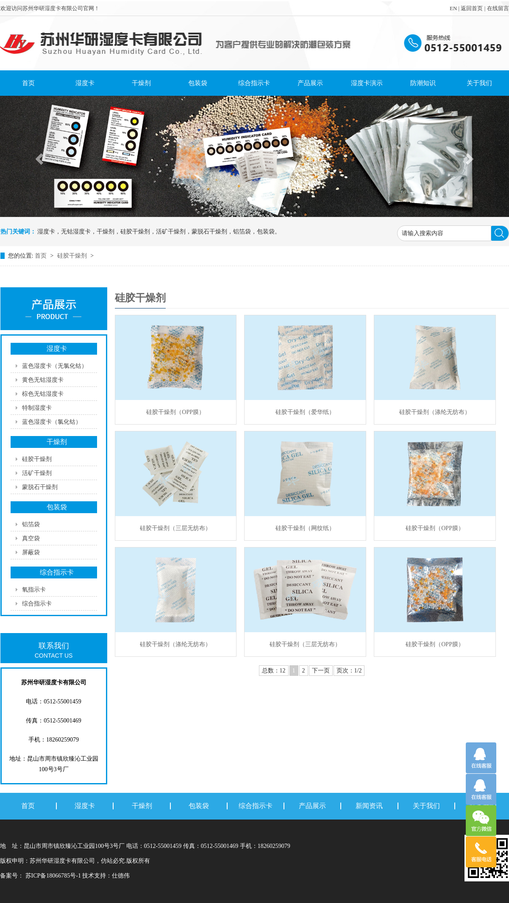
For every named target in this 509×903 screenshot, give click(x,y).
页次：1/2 (349, 670)
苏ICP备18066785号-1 (53, 875)
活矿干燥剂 (37, 473)
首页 (28, 83)
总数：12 (274, 670)
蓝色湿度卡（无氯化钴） (54, 366)
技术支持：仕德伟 (106, 875)
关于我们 (479, 83)
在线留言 (498, 8)
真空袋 (31, 538)
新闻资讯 (369, 806)
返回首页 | (474, 8)
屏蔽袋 (31, 552)
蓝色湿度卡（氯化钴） (51, 422)
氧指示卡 (34, 589)
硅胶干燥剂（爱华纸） (305, 412)
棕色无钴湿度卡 (43, 394)
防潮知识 (423, 83)
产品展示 (310, 83)
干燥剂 (141, 83)
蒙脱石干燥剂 (40, 487)
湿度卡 (85, 83)
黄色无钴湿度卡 (43, 380)
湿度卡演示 (367, 83)
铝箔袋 (31, 524)
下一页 (321, 670)
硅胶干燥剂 (73, 256)
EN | (455, 8)
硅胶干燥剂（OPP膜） (175, 412)
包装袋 (197, 83)
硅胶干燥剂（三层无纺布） (175, 528)
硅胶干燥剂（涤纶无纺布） (434, 412)
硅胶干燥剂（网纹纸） (305, 528)
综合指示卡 (254, 83)
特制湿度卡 (37, 408)
